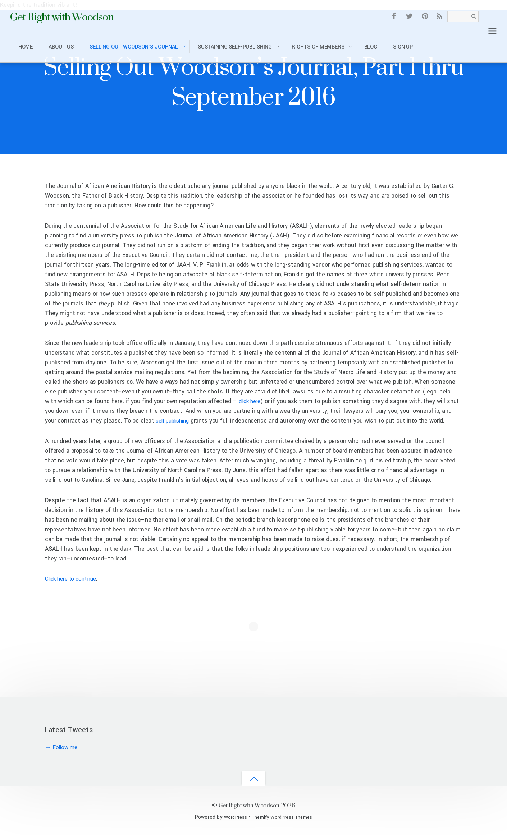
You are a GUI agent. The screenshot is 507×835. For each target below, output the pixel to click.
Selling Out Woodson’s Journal (134, 47)
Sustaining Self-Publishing (235, 47)
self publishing (186, 420)
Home (25, 47)
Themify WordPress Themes (283, 817)
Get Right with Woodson (249, 805)
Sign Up (403, 47)
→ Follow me (62, 747)
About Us (61, 47)
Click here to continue (73, 579)
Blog (370, 47)
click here (251, 401)
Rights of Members (318, 47)
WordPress (232, 817)
